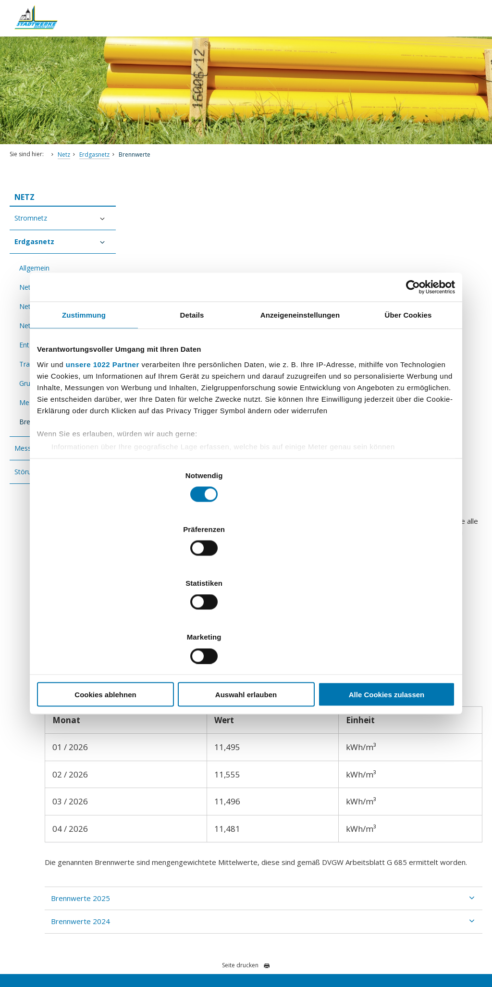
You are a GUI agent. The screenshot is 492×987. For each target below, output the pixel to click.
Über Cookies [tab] (408, 396)
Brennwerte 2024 (180, 653)
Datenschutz (26, 947)
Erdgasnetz (94, 154)
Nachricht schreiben (46, 835)
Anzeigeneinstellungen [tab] (300, 396)
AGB (268, 947)
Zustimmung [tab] (84, 396)
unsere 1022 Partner (102, 445)
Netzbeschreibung (47, 306)
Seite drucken (246, 697)
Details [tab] (192, 396)
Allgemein (34, 267)
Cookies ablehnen (105, 613)
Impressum (147, 947)
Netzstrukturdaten (47, 325)
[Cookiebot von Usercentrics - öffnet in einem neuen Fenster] (413, 368)
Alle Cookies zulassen (387, 613)
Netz (64, 154)
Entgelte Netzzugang (51, 344)
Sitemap (240, 947)
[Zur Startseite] (43, 34)
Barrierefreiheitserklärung (87, 947)
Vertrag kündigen (195, 947)
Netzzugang (38, 287)
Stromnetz (30, 217)
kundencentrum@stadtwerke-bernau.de (85, 812)
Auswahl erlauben (246, 613)
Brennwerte (134, 154)
